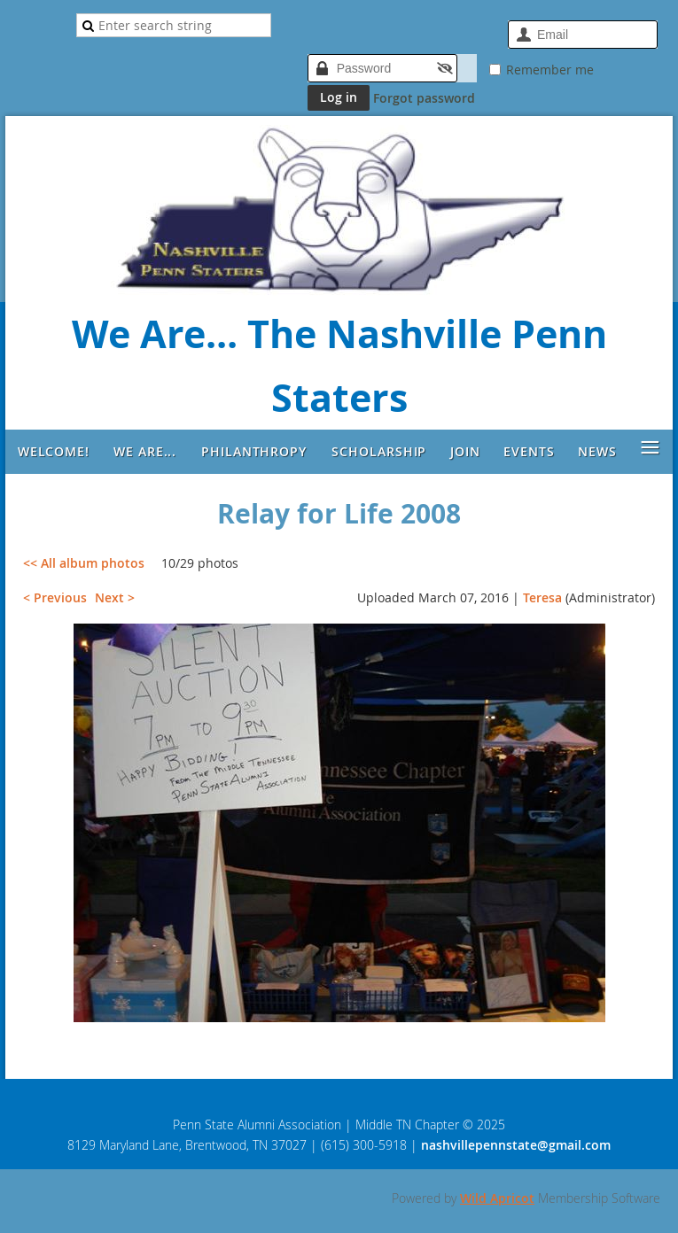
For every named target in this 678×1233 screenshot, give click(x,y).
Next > (115, 597)
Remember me (550, 69)
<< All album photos (83, 562)
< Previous (55, 597)
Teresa (542, 597)
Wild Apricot (497, 1198)
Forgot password (424, 97)
